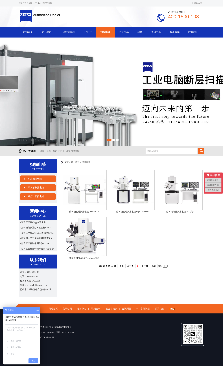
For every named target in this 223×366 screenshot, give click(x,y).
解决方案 (175, 32)
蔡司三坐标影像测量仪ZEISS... (35, 243)
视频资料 (96, 308)
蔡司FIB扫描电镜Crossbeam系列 (84, 258)
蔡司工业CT (58, 151)
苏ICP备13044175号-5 (61, 327)
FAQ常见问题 (143, 308)
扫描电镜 (105, 32)
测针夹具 (124, 32)
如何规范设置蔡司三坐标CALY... (36, 227)
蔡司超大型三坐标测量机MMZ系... (37, 238)
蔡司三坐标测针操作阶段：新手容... (38, 249)
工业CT (88, 32)
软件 (140, 32)
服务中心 (81, 308)
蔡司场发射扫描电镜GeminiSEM (84, 212)
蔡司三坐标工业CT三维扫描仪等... (37, 233)
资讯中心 (156, 32)
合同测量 (126, 308)
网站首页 (28, 32)
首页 (77, 162)
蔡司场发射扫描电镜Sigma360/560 (132, 212)
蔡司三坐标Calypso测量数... (34, 222)
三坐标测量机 (67, 32)
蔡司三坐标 (45, 151)
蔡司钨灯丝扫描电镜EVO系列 (180, 212)
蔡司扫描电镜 (72, 151)
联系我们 (193, 32)
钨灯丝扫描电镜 (36, 196)
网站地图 (198, 3)
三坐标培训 (111, 308)
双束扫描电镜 (35, 178)
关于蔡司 (46, 32)
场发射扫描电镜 (36, 187)
